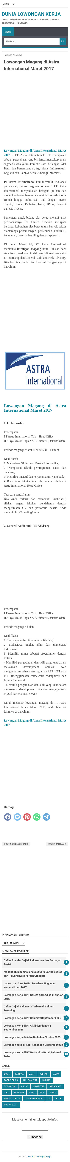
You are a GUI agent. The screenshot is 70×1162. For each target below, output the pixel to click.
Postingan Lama (57, 844)
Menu (8, 32)
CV (49, 1098)
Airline (24, 1086)
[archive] (13, 943)
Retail (52, 1092)
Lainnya (19, 1074)
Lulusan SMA (30, 1080)
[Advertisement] (35, 110)
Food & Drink (11, 1080)
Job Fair (44, 1074)
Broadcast (55, 1086)
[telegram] (46, 817)
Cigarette (38, 1086)
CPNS (32, 1092)
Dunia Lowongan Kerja (31, 14)
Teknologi (9, 1086)
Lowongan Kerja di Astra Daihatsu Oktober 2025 (32, 1037)
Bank (31, 1074)
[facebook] (7, 817)
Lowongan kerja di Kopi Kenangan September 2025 (34, 1044)
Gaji (42, 1092)
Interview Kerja (33, 1098)
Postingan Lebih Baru (16, 844)
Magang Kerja (12, 1098)
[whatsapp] (37, 817)
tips (6, 1092)
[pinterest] (27, 817)
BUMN (7, 1074)
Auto (56, 1074)
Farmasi (46, 1080)
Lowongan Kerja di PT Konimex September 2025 (32, 1018)
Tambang (19, 1092)
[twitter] (17, 817)
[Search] (32, 41)
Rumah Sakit (11, 1105)
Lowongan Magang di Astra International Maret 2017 (35, 408)
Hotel (58, 1098)
